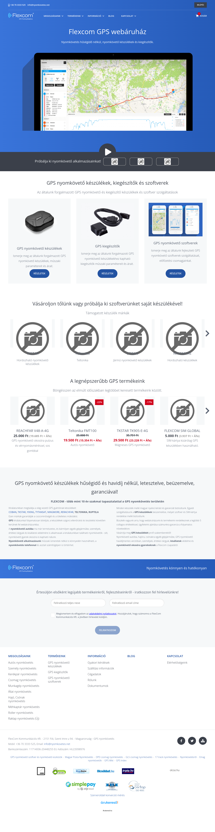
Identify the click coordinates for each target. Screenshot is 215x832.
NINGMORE (182, 353)
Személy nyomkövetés (22, 668)
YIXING (30, 512)
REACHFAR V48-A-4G (32, 430)
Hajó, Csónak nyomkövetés (16, 699)
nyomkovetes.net (21, 17)
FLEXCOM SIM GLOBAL (182, 430)
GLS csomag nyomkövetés (139, 757)
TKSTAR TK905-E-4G (132, 430)
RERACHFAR (67, 512)
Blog (111, 16)
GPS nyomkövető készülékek (39, 248)
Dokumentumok (98, 686)
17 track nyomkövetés (166, 757)
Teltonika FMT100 (82, 430)
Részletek (39, 273)
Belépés (200, 5)
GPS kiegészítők (107, 246)
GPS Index (121, 760)
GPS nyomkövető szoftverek (175, 243)
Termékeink (74, 16)
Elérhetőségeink (177, 662)
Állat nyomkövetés (19, 691)
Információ (94, 16)
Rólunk (92, 680)
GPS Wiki (108, 760)
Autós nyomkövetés (20, 662)
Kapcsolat (127, 16)
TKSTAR (32, 353)
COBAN (132, 353)
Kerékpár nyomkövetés (22, 674)
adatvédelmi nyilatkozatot (102, 613)
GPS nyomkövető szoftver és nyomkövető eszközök (36, 757)
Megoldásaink (52, 16)
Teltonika (82, 353)
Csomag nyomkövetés (22, 680)
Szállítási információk (101, 668)
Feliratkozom (107, 630)
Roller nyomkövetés (20, 713)
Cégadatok (94, 674)
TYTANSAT (40, 512)
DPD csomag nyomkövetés (109, 757)
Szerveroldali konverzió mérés (107, 795)
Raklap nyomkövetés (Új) (23, 718)
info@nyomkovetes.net (39, 5)
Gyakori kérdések (98, 662)
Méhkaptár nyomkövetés (24, 707)
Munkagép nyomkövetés (23, 686)
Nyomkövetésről (188, 757)
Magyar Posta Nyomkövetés (79, 757)
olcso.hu (175, 770)
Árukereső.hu (107, 810)
